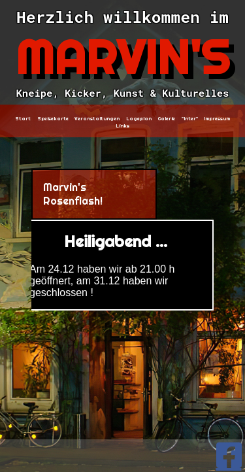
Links (122, 125)
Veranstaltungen (97, 118)
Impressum (217, 118)
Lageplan (139, 118)
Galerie (166, 118)
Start (23, 118)
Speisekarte (53, 118)
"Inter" (190, 118)
